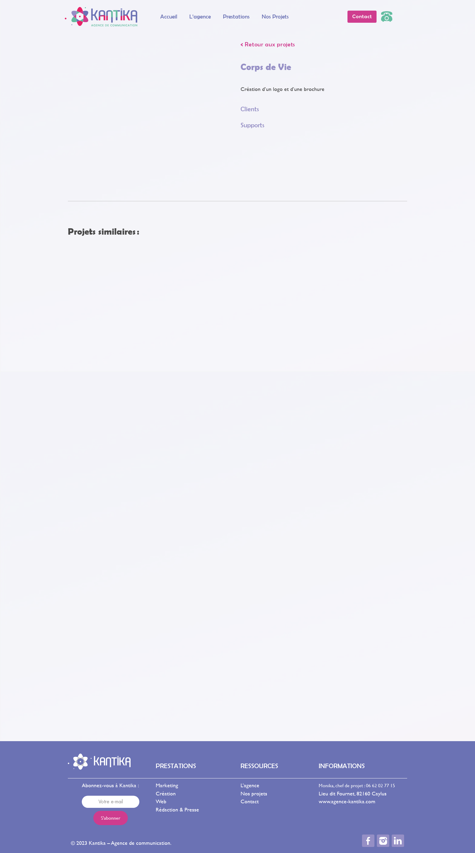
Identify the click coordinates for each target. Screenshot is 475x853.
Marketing (167, 785)
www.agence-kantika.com (347, 801)
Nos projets (275, 16)
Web (161, 801)
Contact (250, 801)
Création (166, 793)
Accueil (168, 16)
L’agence (200, 16)
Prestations (236, 16)
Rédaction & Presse (177, 809)
